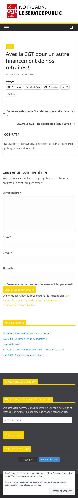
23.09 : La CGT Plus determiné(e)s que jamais (46, 123)
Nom (7, 237)
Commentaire (12, 193)
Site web (8, 268)
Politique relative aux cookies (28, 484)
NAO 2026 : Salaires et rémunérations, (23, 354)
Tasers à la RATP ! (12, 344)
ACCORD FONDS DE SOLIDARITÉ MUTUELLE (26, 333)
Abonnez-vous (13, 435)
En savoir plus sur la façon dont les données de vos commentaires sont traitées (36, 300)
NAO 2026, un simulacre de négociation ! (25, 338)
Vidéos (10, 46)
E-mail (7, 253)
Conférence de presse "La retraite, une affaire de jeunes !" (39, 113)
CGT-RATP (28, 74)
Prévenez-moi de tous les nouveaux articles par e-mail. (39, 284)
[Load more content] (27, 459)
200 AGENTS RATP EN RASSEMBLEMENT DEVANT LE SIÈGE (34, 349)
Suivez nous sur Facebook (20, 381)
